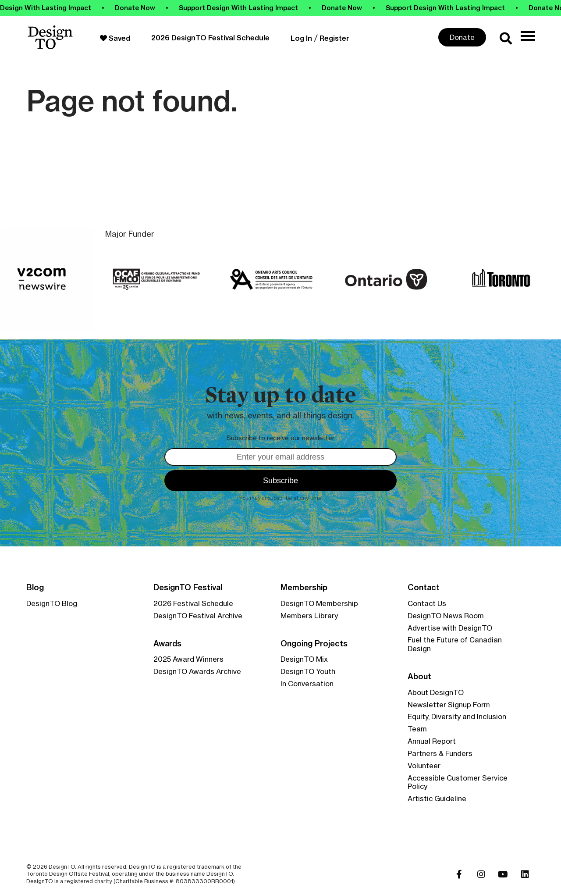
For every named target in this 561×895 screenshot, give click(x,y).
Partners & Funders (440, 753)
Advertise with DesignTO (450, 628)
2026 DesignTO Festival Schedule (210, 37)
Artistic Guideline (437, 798)
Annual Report (432, 741)
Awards (167, 643)
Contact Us (427, 603)
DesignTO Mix (304, 659)
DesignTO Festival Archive (197, 615)
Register (334, 38)
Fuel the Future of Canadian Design (455, 644)
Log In (301, 38)
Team (417, 728)
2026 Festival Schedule (193, 603)
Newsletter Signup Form (449, 704)
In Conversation (307, 683)
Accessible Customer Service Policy (458, 782)
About (419, 676)
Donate (462, 37)
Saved (115, 38)
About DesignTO (436, 692)
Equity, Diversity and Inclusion (457, 716)
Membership (303, 587)
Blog (35, 587)
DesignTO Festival (187, 587)
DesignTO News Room (446, 615)
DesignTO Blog (51, 603)
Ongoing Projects (314, 643)
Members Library (309, 615)
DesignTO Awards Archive (197, 671)
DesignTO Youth (307, 671)
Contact (424, 587)
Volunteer (424, 765)
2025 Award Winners (188, 659)
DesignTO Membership (319, 603)
